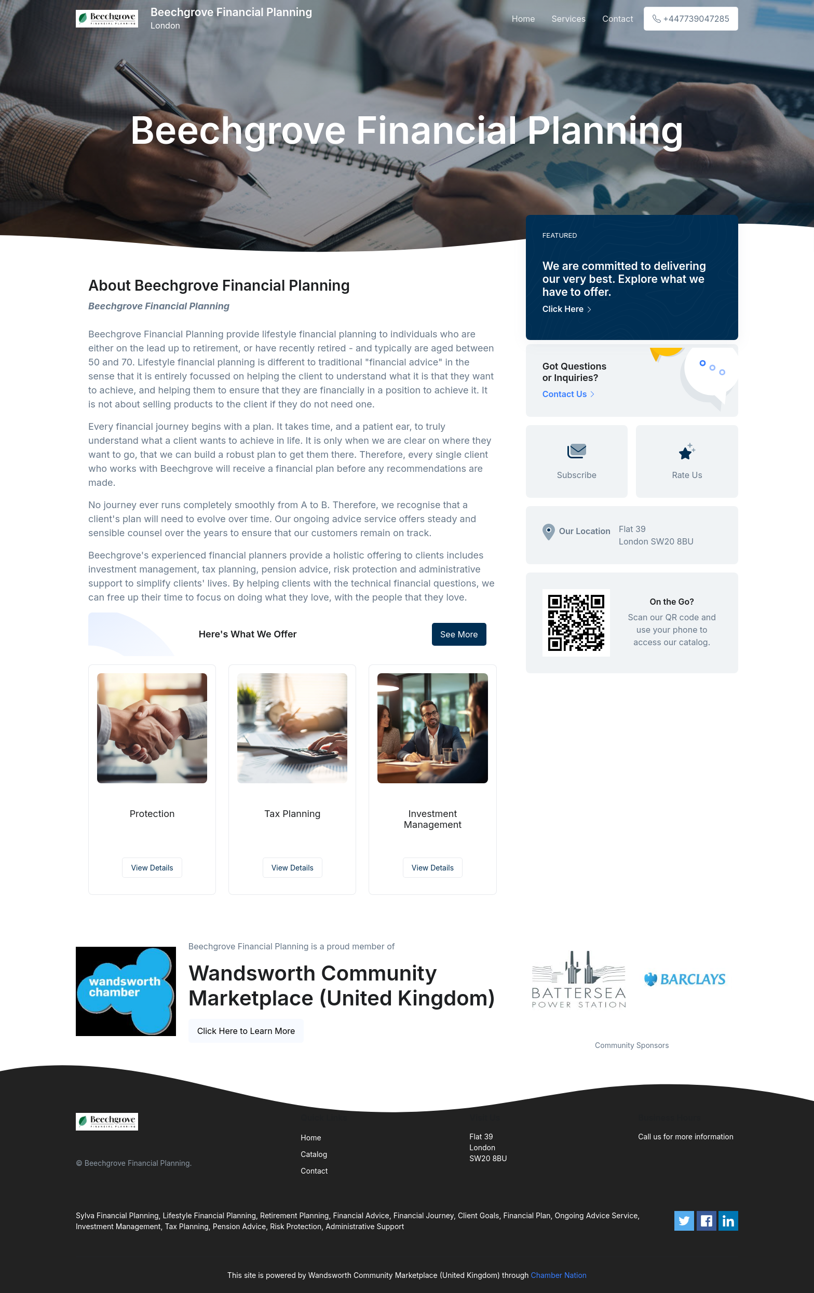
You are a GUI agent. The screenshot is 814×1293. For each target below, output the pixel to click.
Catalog (314, 1154)
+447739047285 (691, 18)
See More (459, 634)
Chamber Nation (559, 1275)
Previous (518, 979)
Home (523, 18)
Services (569, 18)
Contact (617, 18)
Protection (152, 813)
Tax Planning (292, 813)
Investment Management (433, 819)
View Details (152, 867)
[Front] (109, 19)
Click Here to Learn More (246, 1031)
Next (746, 979)
